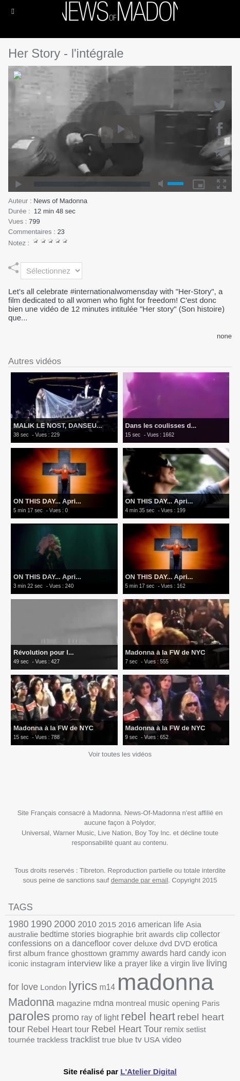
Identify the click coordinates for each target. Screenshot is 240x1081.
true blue (117, 1039)
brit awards (155, 934)
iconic (18, 963)
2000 (65, 923)
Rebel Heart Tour (126, 1028)
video (171, 1039)
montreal (131, 1003)
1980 (18, 924)
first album (26, 953)
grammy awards (138, 953)
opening (185, 1003)
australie (23, 934)
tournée (21, 1039)
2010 (87, 924)
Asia (193, 924)
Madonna (31, 1002)
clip (182, 934)
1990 (41, 923)
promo (65, 1017)
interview (84, 963)
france (58, 953)
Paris (211, 1003)
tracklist (85, 1039)
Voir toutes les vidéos (120, 754)
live (198, 963)
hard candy (190, 953)
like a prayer (125, 963)
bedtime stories (68, 934)
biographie (115, 934)
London (53, 987)
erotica (205, 943)
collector (205, 934)
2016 (127, 924)
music (159, 1003)
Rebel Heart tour (58, 1029)
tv (138, 1039)
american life (161, 924)
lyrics (82, 986)
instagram (47, 963)
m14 (107, 987)
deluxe (145, 943)
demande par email (139, 880)
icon (219, 953)
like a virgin (170, 963)
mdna (103, 1003)
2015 (107, 924)
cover (122, 943)
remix (173, 1029)
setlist (196, 1029)
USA (152, 1039)
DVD (182, 943)
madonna (165, 982)
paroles (29, 1016)
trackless (52, 1039)
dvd (165, 943)
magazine (74, 1003)
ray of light (100, 1017)
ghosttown (89, 953)
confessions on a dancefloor (59, 943)
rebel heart (148, 1016)
